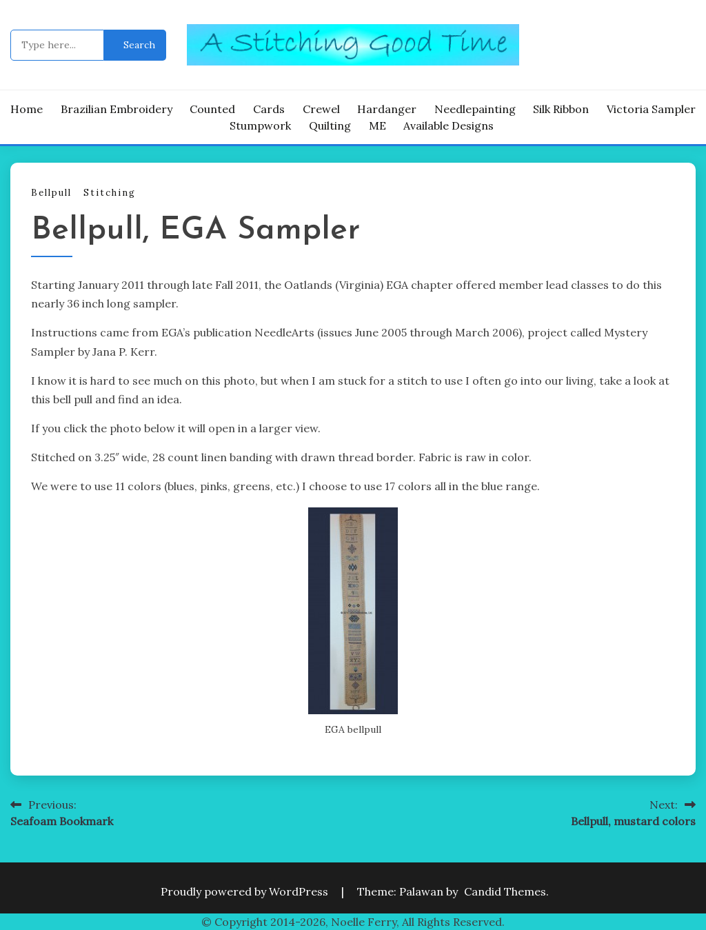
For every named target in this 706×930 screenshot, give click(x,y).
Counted (212, 109)
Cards (269, 109)
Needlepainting (475, 109)
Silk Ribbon (561, 109)
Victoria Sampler (651, 109)
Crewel (321, 109)
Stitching (109, 193)
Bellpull (51, 193)
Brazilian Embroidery (116, 109)
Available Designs (448, 125)
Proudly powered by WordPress (246, 891)
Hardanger (386, 109)
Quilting (330, 125)
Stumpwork (260, 125)
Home (26, 109)
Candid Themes (505, 891)
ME (377, 125)
